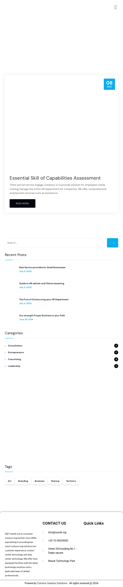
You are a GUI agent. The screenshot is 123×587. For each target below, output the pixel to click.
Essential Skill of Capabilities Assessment (55, 178)
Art (9, 481)
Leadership (14, 366)
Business (39, 481)
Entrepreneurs (16, 352)
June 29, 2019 (26, 319)
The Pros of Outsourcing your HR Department (44, 299)
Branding (23, 481)
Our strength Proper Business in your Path (42, 315)
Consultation (15, 345)
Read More (22, 203)
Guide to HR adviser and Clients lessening (41, 283)
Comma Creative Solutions (52, 583)
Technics (71, 481)
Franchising (14, 359)
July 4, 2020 (25, 271)
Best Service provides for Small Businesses (42, 267)
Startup (55, 481)
